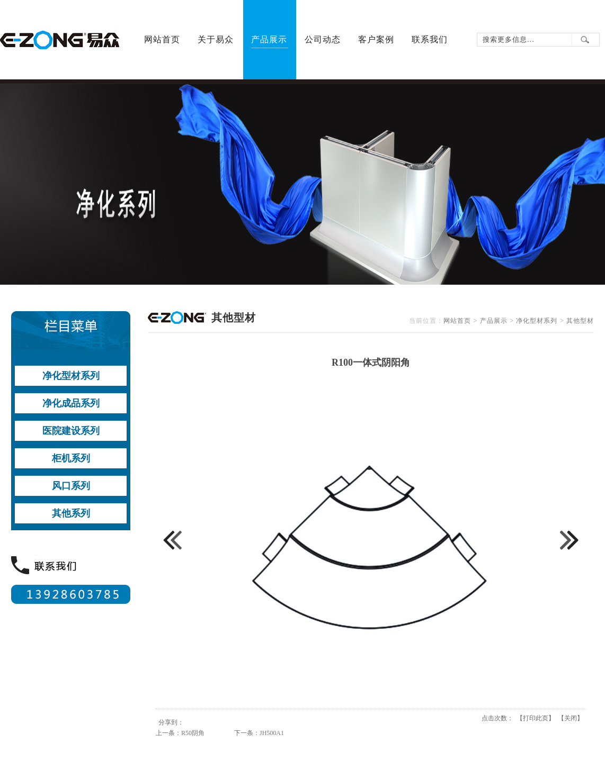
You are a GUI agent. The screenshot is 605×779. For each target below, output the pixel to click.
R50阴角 (192, 733)
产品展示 (494, 320)
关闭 (570, 718)
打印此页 (535, 718)
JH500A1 (272, 733)
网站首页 (457, 320)
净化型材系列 (536, 320)
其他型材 (580, 320)
